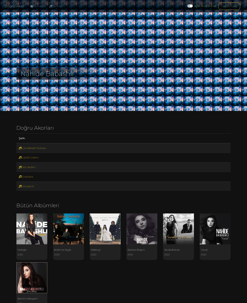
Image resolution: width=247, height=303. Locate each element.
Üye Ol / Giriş (229, 6)
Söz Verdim (27, 167)
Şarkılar (55, 6)
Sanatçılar (38, 6)
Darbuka (26, 176)
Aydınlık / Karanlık (205, 6)
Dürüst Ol (26, 186)
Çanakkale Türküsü (32, 148)
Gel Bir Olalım (29, 157)
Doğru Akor (14, 6)
